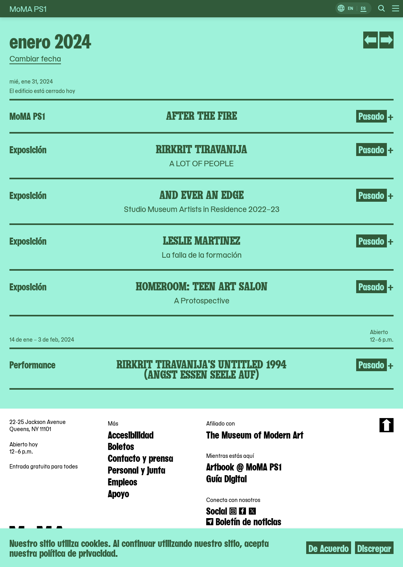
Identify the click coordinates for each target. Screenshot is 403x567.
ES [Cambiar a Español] (363, 8)
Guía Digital (226, 478)
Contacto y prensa (140, 457)
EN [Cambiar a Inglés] (350, 8)
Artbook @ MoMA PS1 (243, 466)
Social (216, 510)
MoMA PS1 (27, 9)
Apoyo (118, 493)
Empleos (122, 481)
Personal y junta (136, 469)
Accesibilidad (130, 434)
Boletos (121, 446)
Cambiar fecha (35, 58)
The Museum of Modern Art (254, 434)
